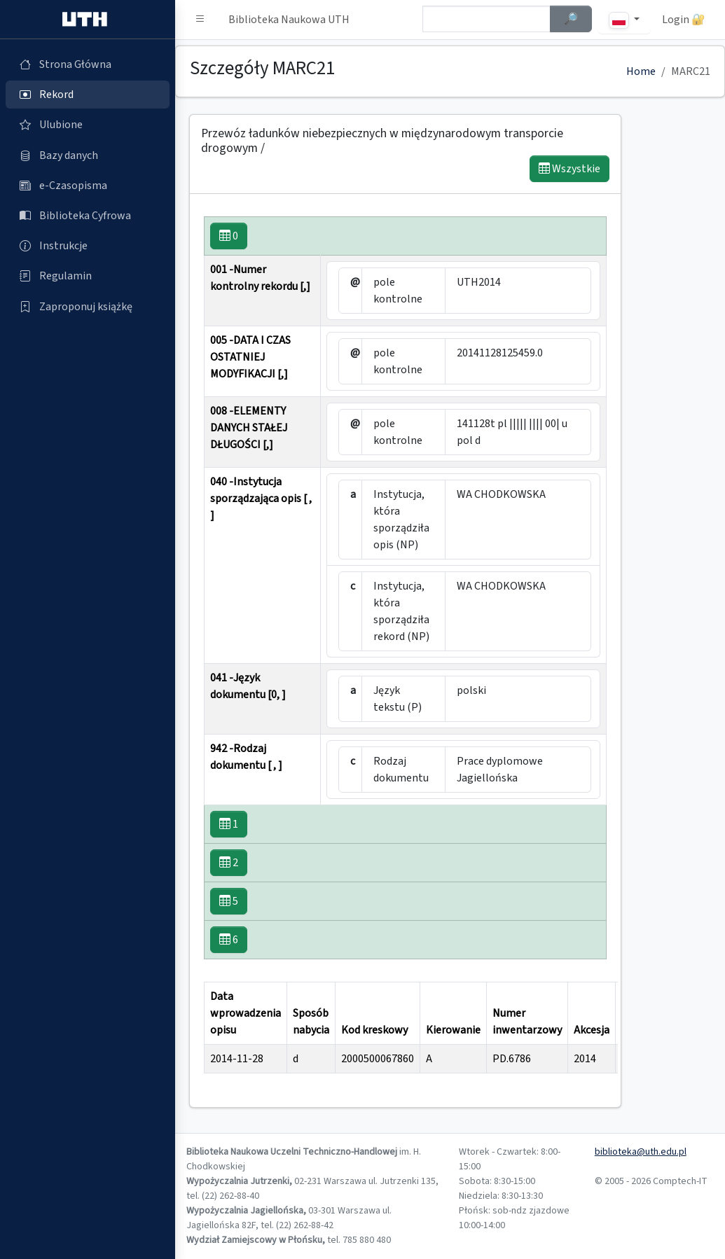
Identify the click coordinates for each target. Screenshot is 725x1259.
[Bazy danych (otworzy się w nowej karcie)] (88, 155)
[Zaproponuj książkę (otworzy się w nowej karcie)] (88, 307)
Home (641, 71)
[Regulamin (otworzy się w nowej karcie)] (88, 276)
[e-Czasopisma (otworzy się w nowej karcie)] (88, 186)
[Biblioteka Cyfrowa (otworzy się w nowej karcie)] (88, 216)
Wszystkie (569, 168)
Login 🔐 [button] (683, 19)
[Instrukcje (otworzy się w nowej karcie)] (88, 246)
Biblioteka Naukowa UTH (289, 19)
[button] (200, 20)
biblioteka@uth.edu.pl (640, 1152)
